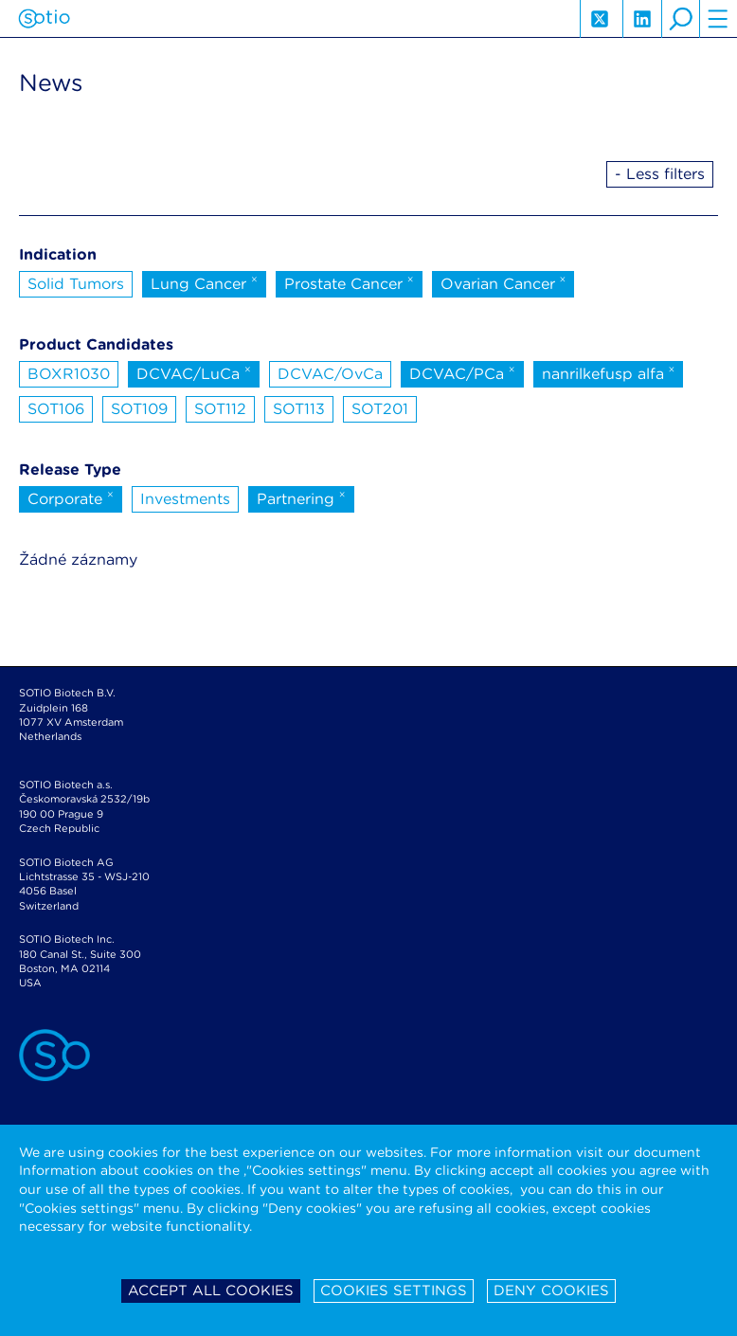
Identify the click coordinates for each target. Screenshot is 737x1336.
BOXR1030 (68, 374)
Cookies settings (393, 1290)
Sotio (44, 19)
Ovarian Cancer (503, 282)
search (680, 19)
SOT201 (379, 409)
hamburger (718, 19)
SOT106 (55, 409)
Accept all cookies (211, 1290)
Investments (185, 499)
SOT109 (139, 409)
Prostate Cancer (349, 282)
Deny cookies (551, 1290)
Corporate (70, 497)
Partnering (301, 497)
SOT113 (299, 409)
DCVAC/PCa (462, 372)
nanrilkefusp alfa (608, 372)
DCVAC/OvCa (330, 374)
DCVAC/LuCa (193, 372)
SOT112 (220, 409)
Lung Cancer (204, 282)
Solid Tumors (75, 284)
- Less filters (660, 174)
